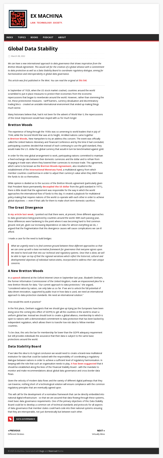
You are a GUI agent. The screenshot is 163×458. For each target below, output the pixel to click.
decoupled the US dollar (56, 186)
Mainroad (53, 451)
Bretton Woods (18, 138)
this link (83, 80)
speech (16, 277)
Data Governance (25, 419)
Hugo (41, 451)
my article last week (22, 214)
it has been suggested (83, 363)
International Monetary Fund (45, 169)
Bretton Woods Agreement (56, 166)
